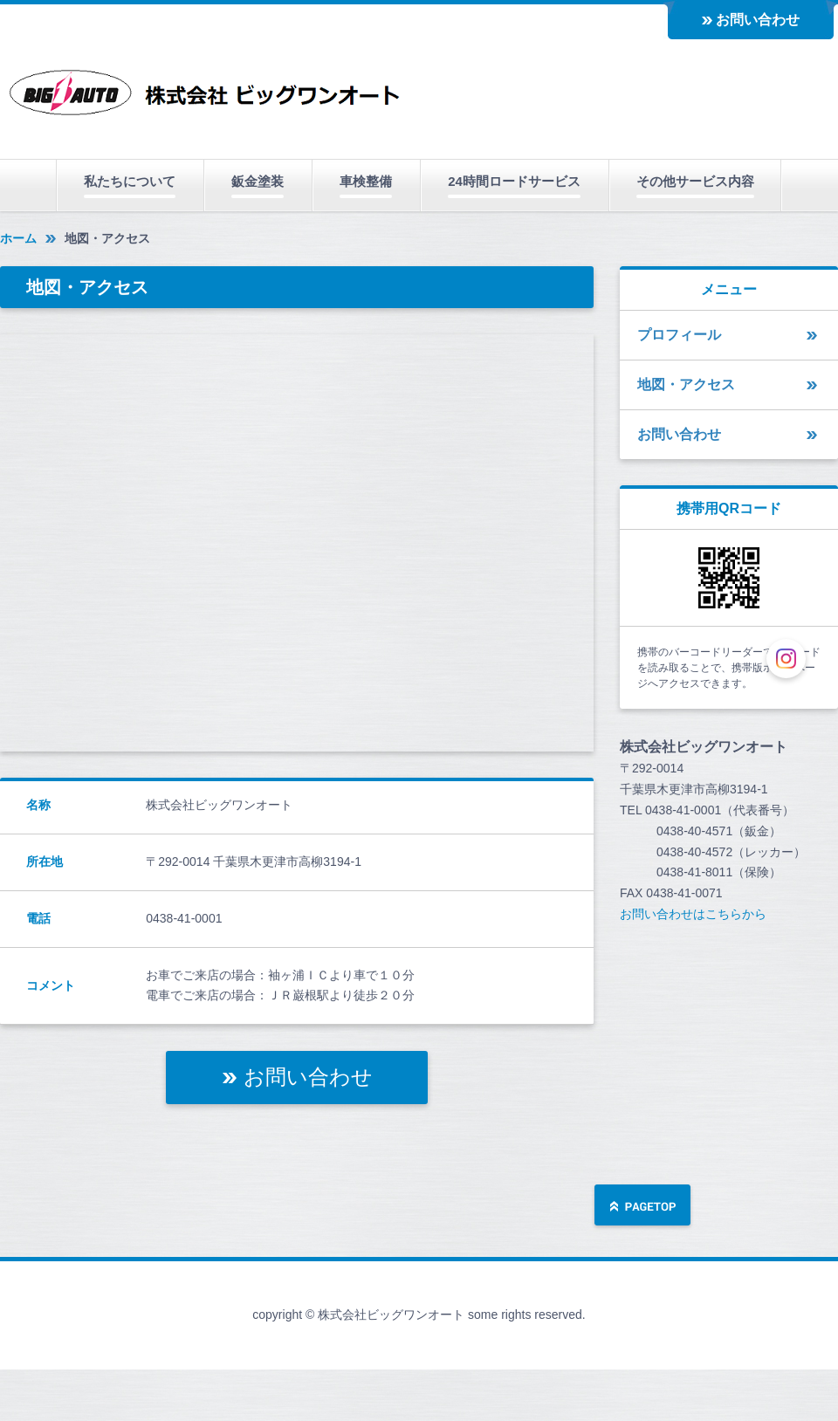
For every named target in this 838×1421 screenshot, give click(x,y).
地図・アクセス (686, 384)
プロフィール (679, 334)
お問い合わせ (758, 19)
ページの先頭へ (642, 1207)
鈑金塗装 (257, 181)
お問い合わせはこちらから (693, 914)
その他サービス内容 (695, 181)
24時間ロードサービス (514, 181)
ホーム (18, 238)
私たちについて (129, 181)
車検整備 (366, 181)
